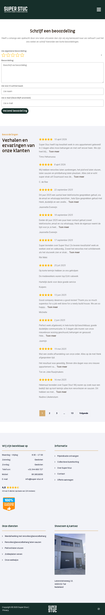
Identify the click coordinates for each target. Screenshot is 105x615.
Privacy (5, 610)
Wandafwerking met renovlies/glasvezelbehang (25, 536)
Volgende (83, 413)
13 (73, 412)
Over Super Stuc (64, 468)
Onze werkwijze (11, 560)
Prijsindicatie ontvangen (68, 456)
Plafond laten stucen (14, 548)
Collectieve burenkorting (68, 462)
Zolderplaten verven (13, 554)
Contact (61, 474)
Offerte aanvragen (65, 480)
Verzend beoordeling (15, 110)
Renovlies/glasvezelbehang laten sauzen (23, 542)
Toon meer (54, 151)
